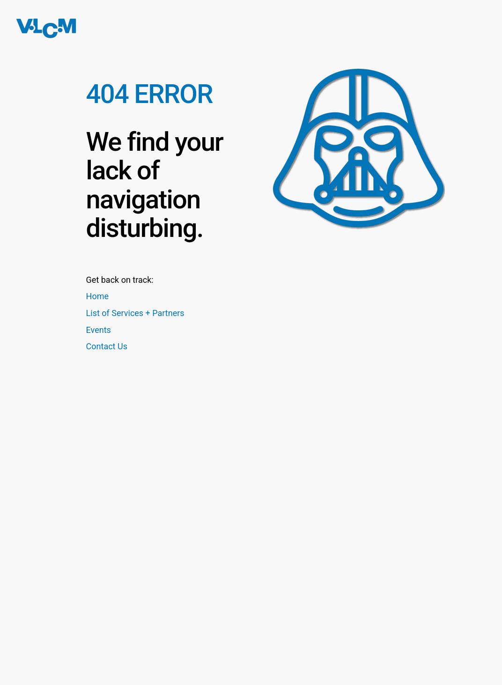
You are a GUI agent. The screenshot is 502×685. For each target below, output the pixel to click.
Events (98, 330)
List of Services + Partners (135, 313)
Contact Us (106, 346)
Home (97, 296)
